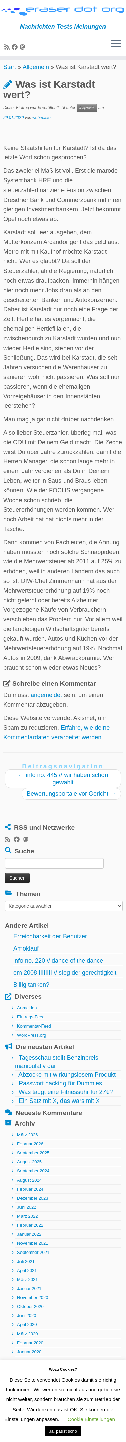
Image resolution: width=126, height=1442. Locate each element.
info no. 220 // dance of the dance (58, 966)
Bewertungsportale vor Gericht (71, 799)
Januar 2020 (29, 1357)
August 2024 (29, 1185)
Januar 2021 (29, 1294)
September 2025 (33, 1158)
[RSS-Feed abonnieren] (8, 47)
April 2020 (27, 1330)
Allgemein (36, 73)
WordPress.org (31, 1041)
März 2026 (27, 1140)
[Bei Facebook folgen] (16, 47)
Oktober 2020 (30, 1312)
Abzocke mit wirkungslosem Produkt (67, 1080)
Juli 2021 (26, 1267)
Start (9, 73)
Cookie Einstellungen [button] (91, 1419)
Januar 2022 (29, 1239)
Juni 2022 (26, 1212)
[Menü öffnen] (116, 45)
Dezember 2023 (32, 1203)
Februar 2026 (30, 1149)
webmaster (42, 123)
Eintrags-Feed (31, 1023)
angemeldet (46, 701)
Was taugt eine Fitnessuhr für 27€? (66, 1098)
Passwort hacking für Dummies (60, 1089)
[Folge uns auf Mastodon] (23, 47)
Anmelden (27, 1013)
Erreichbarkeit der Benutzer (50, 942)
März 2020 (27, 1339)
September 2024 (33, 1176)
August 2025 (29, 1167)
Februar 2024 (30, 1194)
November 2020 (32, 1303)
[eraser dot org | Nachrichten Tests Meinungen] (63, 11)
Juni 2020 (26, 1321)
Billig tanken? (31, 990)
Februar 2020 (30, 1348)
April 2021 (27, 1276)
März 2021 (27, 1285)
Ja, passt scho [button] (63, 1431)
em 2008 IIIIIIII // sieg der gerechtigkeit (64, 978)
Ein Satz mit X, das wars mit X (59, 1107)
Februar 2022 (30, 1230)
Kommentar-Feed (34, 1032)
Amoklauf (26, 954)
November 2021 (32, 1248)
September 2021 (33, 1258)
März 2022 (27, 1221)
